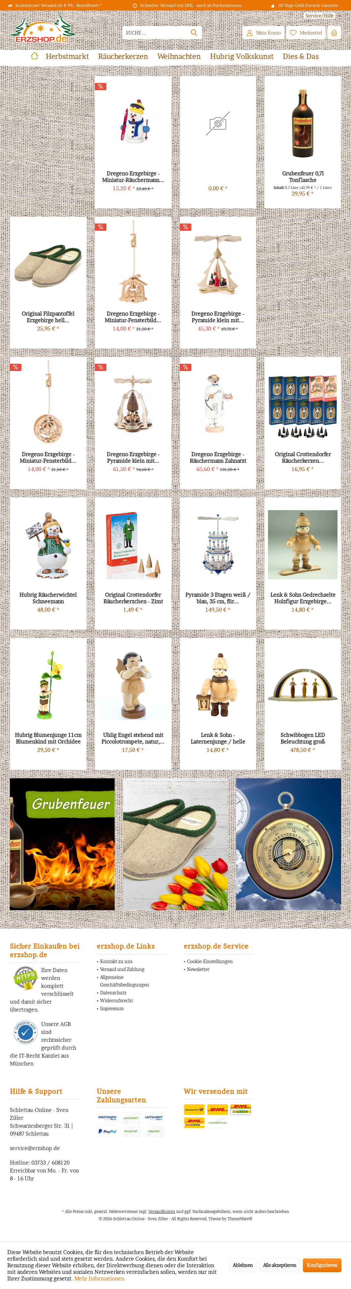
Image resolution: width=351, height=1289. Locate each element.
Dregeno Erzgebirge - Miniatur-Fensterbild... (48, 457)
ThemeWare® (240, 1218)
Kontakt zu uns (116, 961)
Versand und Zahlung (122, 969)
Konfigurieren (322, 1265)
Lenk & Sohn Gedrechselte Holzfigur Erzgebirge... (303, 598)
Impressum (112, 1008)
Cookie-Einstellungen (210, 961)
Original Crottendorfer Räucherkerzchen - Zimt (133, 598)
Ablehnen (243, 1265)
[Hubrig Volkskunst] (241, 56)
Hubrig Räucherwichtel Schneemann (48, 598)
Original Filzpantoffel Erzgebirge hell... (48, 317)
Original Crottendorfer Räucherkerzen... (303, 457)
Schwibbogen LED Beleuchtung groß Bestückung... (303, 738)
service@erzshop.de (35, 1148)
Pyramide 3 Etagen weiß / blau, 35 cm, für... (218, 598)
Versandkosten (161, 1211)
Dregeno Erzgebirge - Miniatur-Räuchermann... (133, 176)
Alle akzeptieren (279, 1265)
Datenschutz (113, 992)
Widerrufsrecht (116, 1000)
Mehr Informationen (99, 1278)
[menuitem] (320, 16)
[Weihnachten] (179, 56)
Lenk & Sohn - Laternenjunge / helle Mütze (218, 738)
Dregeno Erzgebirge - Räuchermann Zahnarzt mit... (218, 457)
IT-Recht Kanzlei (39, 1055)
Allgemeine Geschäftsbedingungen (124, 981)
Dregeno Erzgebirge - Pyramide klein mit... (133, 457)
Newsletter (198, 969)
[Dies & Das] (300, 56)
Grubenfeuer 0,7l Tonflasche (303, 176)
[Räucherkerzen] (123, 56)
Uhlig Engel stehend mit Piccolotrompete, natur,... (133, 738)
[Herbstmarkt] (67, 56)
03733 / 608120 (50, 1162)
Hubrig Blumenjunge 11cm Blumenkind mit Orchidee (48, 738)
